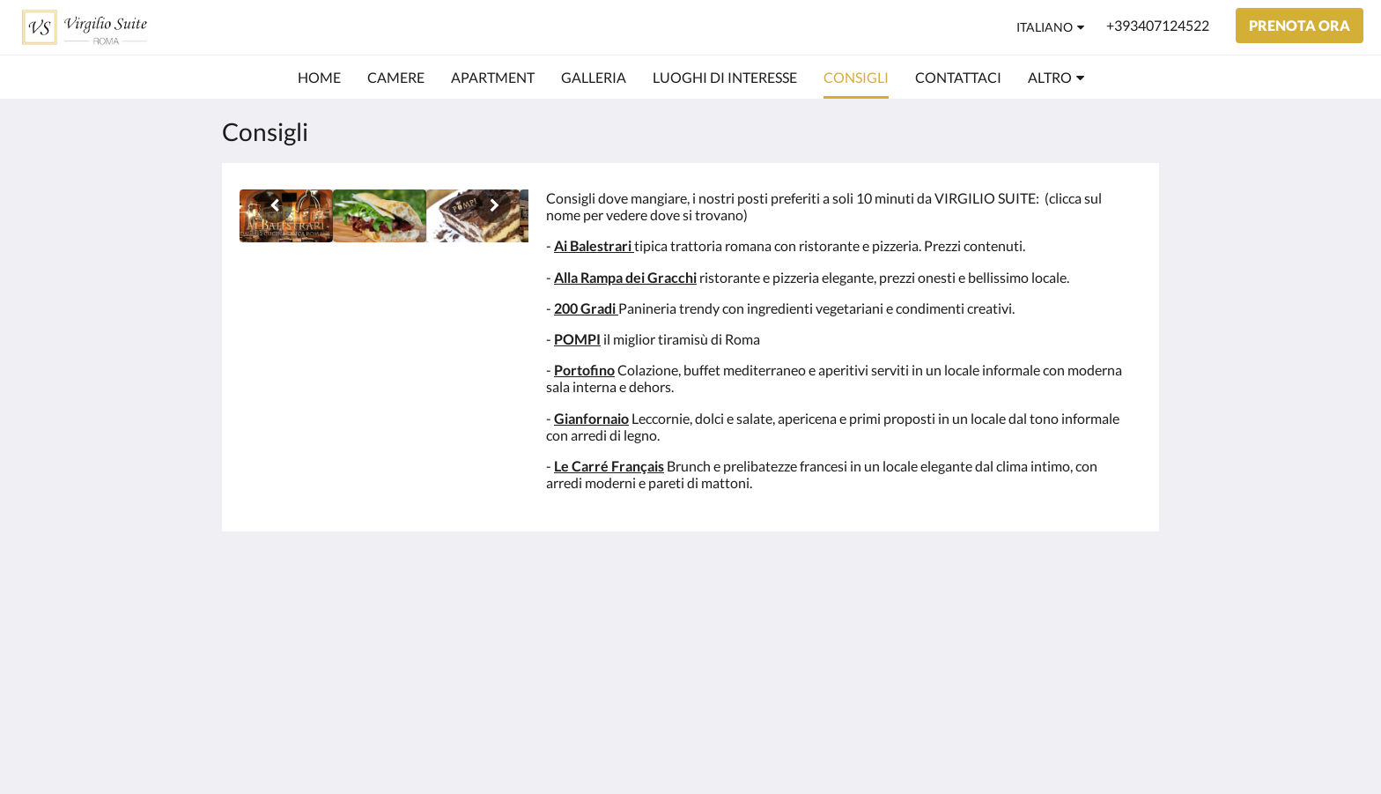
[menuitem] (319, 78)
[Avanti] (493, 205)
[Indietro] (274, 205)
